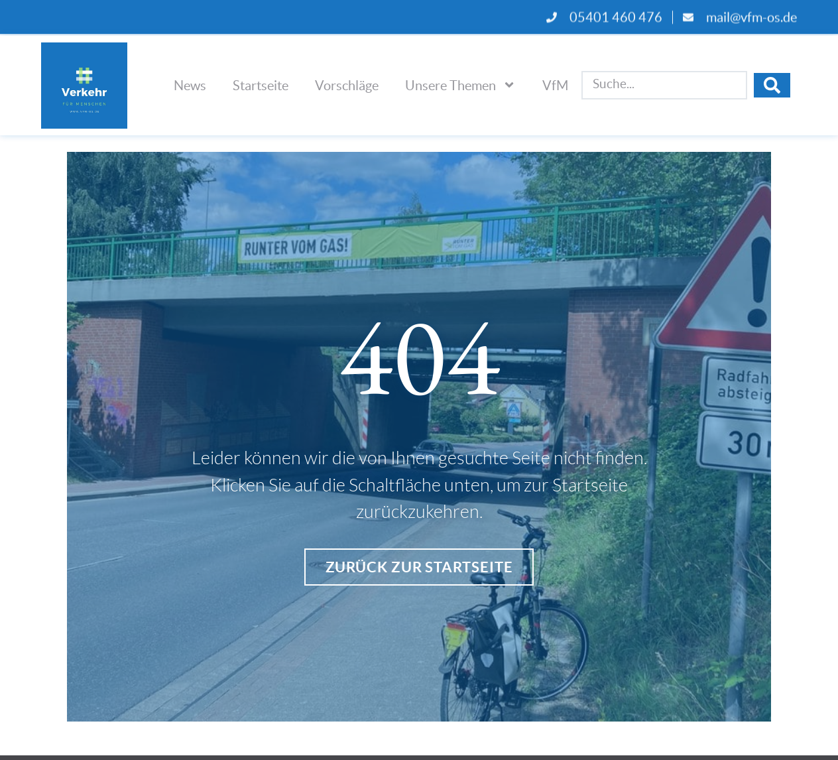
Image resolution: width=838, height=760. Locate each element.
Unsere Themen (460, 85)
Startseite (260, 85)
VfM (555, 85)
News (190, 85)
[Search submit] (772, 85)
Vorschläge (347, 85)
